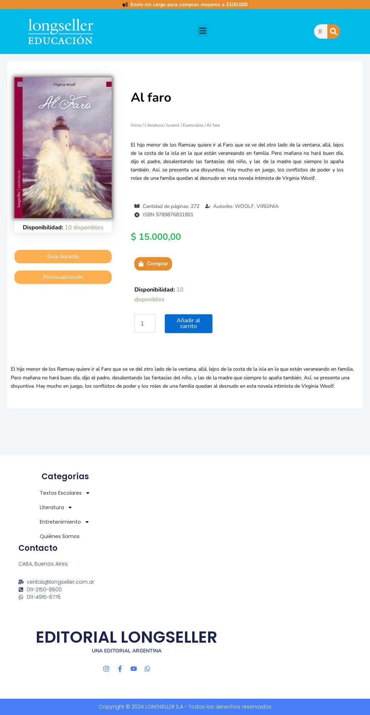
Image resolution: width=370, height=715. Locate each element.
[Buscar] (333, 31)
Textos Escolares (65, 493)
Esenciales (193, 125)
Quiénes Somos (59, 536)
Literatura (154, 125)
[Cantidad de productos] (144, 323)
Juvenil (173, 125)
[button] (202, 31)
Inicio (136, 125)
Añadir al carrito (188, 324)
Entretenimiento (65, 522)
